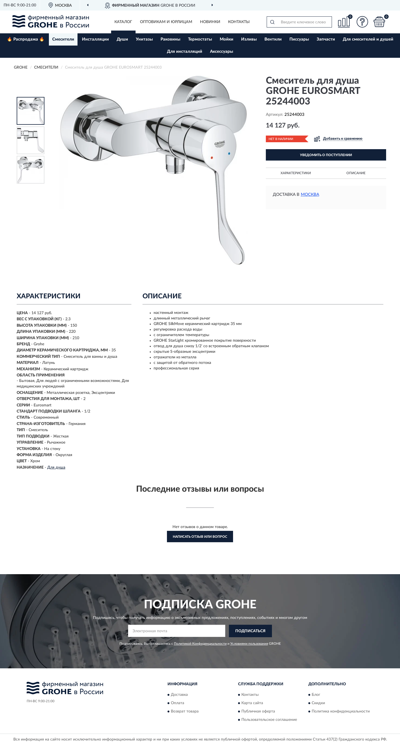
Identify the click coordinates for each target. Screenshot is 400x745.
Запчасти (326, 39)
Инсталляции (95, 39)
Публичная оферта (258, 712)
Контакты (239, 22)
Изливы (249, 39)
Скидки (318, 703)
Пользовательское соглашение (269, 720)
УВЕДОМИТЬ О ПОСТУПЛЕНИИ (326, 155)
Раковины (170, 39)
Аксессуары (221, 51)
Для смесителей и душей (368, 39)
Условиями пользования (249, 643)
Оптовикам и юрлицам (166, 22)
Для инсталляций (184, 51)
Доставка (179, 695)
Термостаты (200, 39)
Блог (316, 695)
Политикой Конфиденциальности (200, 643)
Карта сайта (252, 703)
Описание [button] (356, 173)
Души (122, 39)
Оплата (177, 703)
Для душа (56, 467)
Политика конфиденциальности (341, 712)
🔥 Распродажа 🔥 (25, 39)
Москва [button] (310, 194)
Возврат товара (185, 712)
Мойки (226, 39)
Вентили (273, 39)
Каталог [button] (123, 22)
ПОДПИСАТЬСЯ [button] (250, 631)
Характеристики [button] (296, 173)
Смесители (63, 39)
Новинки (210, 22)
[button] (362, 22)
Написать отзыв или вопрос (200, 536)
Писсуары (299, 39)
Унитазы (144, 39)
